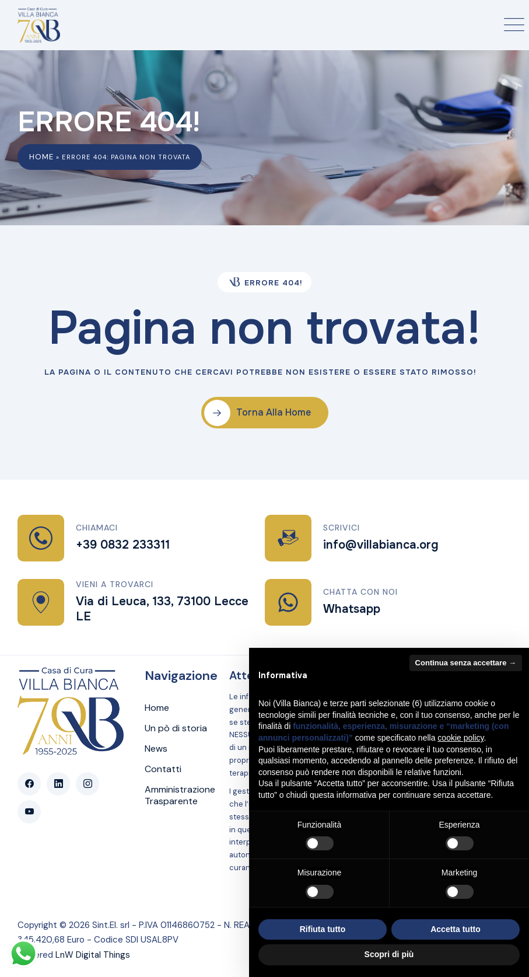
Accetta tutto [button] (455, 929)
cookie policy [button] (460, 737)
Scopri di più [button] (389, 954)
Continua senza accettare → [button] (465, 662)
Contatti (163, 769)
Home (41, 157)
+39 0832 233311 (123, 545)
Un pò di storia (176, 728)
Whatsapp (351, 609)
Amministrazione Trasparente (180, 795)
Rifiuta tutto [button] (323, 929)
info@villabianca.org (381, 545)
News (156, 749)
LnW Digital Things (92, 955)
